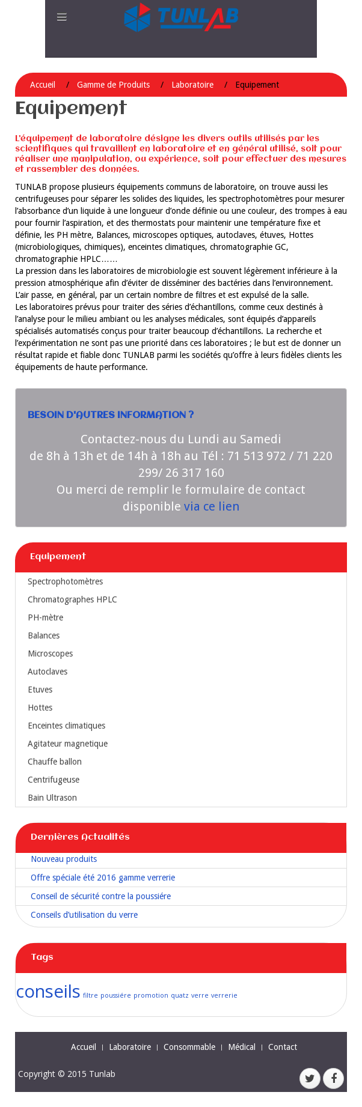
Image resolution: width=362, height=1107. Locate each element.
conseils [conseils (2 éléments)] (48, 991)
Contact (282, 1047)
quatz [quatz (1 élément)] (180, 995)
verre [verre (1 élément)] (200, 995)
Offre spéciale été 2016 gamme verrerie (103, 877)
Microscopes (50, 653)
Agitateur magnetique (68, 743)
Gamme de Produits (113, 84)
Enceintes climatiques (66, 725)
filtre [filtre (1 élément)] (90, 995)
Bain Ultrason (52, 797)
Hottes (40, 707)
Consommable (189, 1047)
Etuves (40, 689)
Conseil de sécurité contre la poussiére (101, 896)
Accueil (42, 84)
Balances (44, 635)
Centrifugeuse (53, 779)
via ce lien (211, 506)
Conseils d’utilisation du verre (84, 915)
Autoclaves (47, 671)
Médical (242, 1047)
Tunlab (102, 1073)
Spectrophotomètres (65, 581)
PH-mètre (45, 617)
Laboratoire (192, 84)
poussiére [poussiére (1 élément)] (115, 995)
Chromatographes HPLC (72, 599)
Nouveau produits (64, 859)
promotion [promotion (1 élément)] (150, 995)
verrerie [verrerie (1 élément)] (224, 995)
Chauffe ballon (55, 761)
